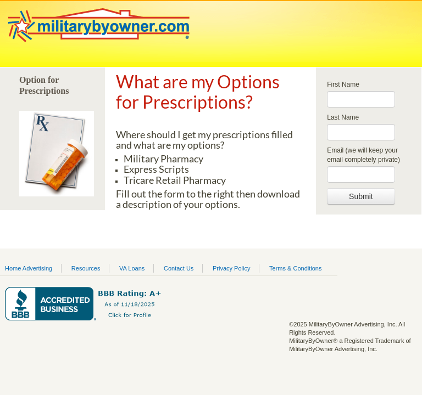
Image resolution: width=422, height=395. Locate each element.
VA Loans (132, 268)
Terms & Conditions (295, 268)
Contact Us (178, 268)
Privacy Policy (231, 268)
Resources (86, 268)
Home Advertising (28, 268)
